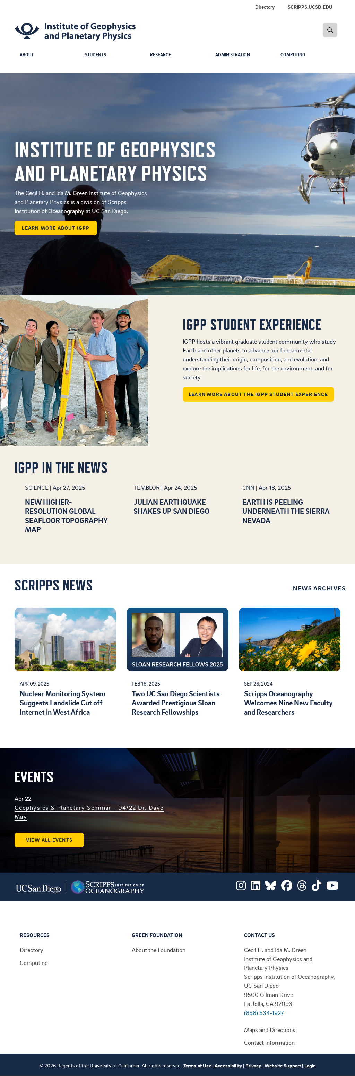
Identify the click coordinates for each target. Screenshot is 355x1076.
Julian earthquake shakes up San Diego (171, 506)
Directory (31, 949)
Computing (293, 55)
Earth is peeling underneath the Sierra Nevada (285, 511)
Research (161, 55)
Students (97, 55)
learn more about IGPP (55, 228)
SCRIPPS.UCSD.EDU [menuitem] (310, 6)
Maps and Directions (269, 1029)
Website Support (283, 1065)
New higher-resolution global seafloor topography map (66, 515)
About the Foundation (158, 949)
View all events (49, 840)
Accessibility (228, 1065)
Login (310, 1065)
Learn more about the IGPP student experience (258, 394)
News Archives (319, 588)
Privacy (253, 1065)
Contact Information (269, 1042)
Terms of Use (197, 1065)
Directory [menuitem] (265, 6)
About (27, 55)
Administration (234, 55)
